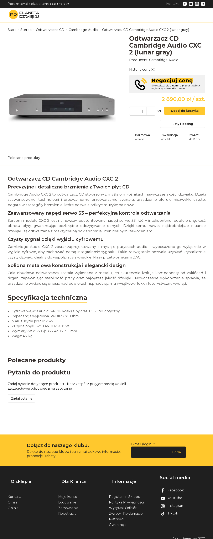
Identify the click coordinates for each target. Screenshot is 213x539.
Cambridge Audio (163, 60)
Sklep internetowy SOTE (189, 534)
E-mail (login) (142, 448)
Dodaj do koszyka (182, 112)
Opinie (13, 504)
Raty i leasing (182, 125)
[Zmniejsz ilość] (147, 111)
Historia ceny (141, 69)
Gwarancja (117, 521)
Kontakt (172, 4)
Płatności (116, 516)
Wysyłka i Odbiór (123, 504)
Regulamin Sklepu (124, 493)
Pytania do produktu (41, 374)
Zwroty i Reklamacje (126, 510)
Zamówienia (68, 504)
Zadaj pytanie (23, 402)
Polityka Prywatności (126, 499)
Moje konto (67, 493)
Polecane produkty (24, 159)
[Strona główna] (25, 15)
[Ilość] (140, 111)
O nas (12, 499)
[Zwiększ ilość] (132, 111)
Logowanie (67, 499)
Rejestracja (67, 510)
